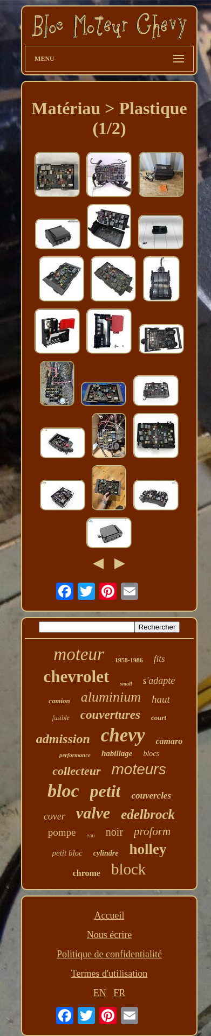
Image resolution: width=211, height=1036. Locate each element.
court (158, 717)
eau (91, 835)
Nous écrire (109, 934)
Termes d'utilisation (109, 973)
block (128, 869)
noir (114, 832)
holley (147, 849)
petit (105, 791)
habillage (117, 753)
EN (99, 993)
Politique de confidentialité (109, 954)
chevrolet (77, 676)
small (126, 684)
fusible (61, 718)
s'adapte (159, 680)
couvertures (110, 715)
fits (159, 659)
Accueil (109, 915)
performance (75, 755)
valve (93, 813)
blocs (151, 754)
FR (119, 993)
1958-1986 (129, 660)
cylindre (106, 853)
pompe (62, 832)
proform (152, 831)
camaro (168, 741)
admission (63, 739)
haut (161, 699)
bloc (63, 791)
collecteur (76, 771)
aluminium (111, 697)
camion (59, 701)
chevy (123, 735)
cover (54, 816)
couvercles (151, 795)
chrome (86, 873)
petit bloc (67, 853)
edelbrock (148, 814)
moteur (78, 654)
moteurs (139, 769)
